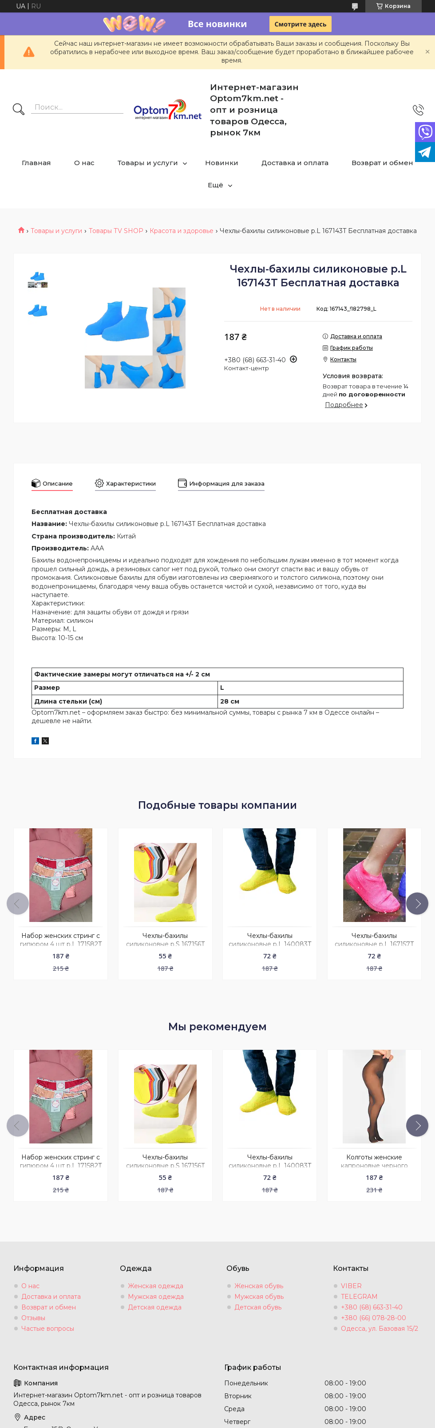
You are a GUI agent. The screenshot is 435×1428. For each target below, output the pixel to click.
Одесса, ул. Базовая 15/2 (379, 1329)
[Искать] (18, 110)
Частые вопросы (47, 1329)
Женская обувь (258, 1286)
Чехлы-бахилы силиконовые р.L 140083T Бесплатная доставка (270, 944)
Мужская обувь (259, 1297)
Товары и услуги (148, 162)
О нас (84, 162)
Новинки (221, 162)
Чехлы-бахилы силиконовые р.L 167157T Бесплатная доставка (374, 944)
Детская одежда (155, 1307)
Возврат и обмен (382, 162)
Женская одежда (155, 1286)
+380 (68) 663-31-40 (372, 1307)
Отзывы (33, 1318)
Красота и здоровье (182, 231)
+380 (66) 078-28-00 (373, 1318)
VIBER (351, 1286)
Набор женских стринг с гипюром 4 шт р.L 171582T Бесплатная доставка (61, 944)
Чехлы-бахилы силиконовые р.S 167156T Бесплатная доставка (165, 944)
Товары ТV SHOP (116, 231)
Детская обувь (257, 1307)
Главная (36, 162)
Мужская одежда (156, 1297)
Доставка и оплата (294, 162)
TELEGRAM (359, 1297)
